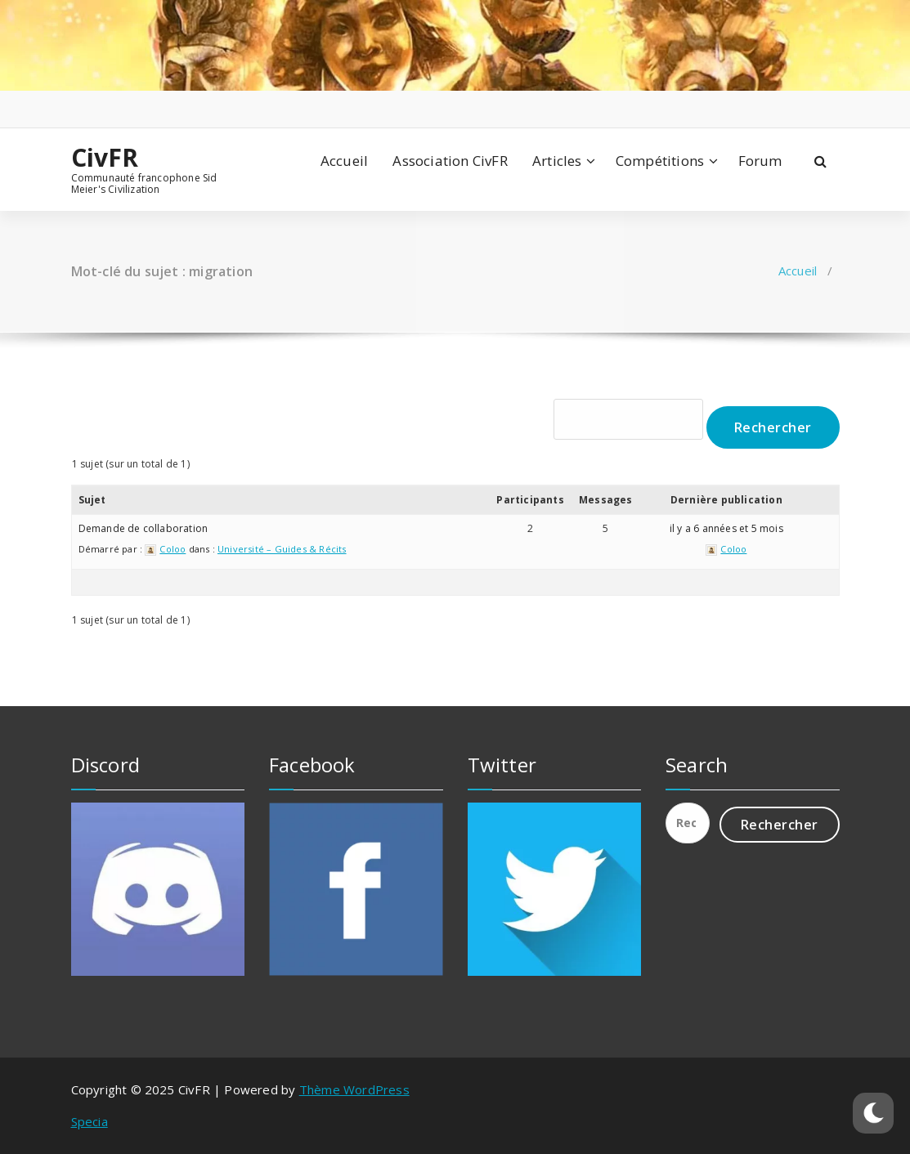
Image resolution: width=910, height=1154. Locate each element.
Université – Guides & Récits (282, 549)
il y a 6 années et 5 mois (726, 528)
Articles (557, 160)
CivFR (105, 157)
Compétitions (660, 160)
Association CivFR (449, 160)
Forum (760, 160)
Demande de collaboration (143, 528)
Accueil (344, 160)
